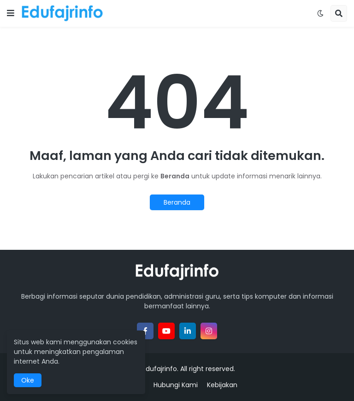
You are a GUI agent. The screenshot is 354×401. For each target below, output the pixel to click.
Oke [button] (27, 380)
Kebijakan (222, 385)
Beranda (177, 202)
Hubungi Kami (175, 385)
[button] (10, 13)
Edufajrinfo (159, 368)
